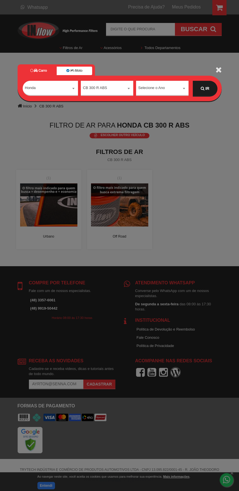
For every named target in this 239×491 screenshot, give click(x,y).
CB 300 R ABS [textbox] (95, 88)
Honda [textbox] (30, 88)
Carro (38, 71)
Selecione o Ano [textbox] (151, 88)
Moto (74, 71)
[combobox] (50, 89)
